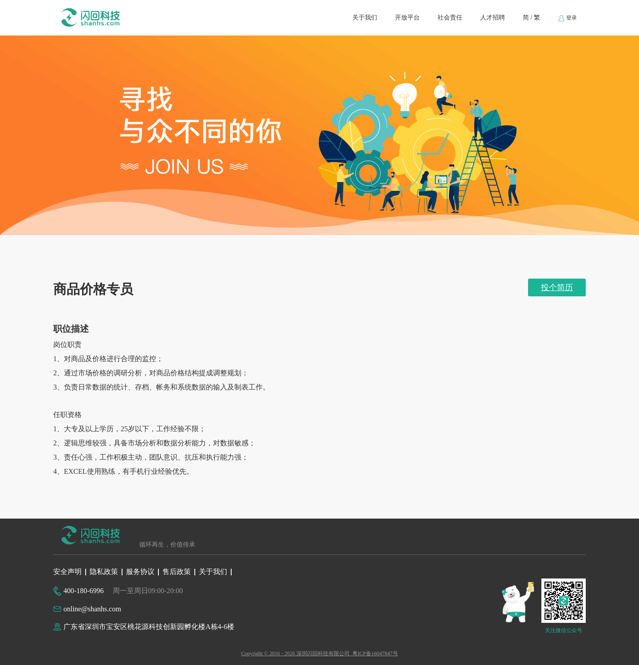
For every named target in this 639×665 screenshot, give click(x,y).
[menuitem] (364, 17)
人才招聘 (492, 17)
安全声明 (67, 571)
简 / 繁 (531, 17)
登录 (567, 18)
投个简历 (557, 287)
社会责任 (450, 17)
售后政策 (176, 571)
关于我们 (364, 17)
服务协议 (140, 571)
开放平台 (407, 17)
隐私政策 (104, 571)
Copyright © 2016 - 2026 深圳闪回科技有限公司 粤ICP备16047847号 (319, 653)
